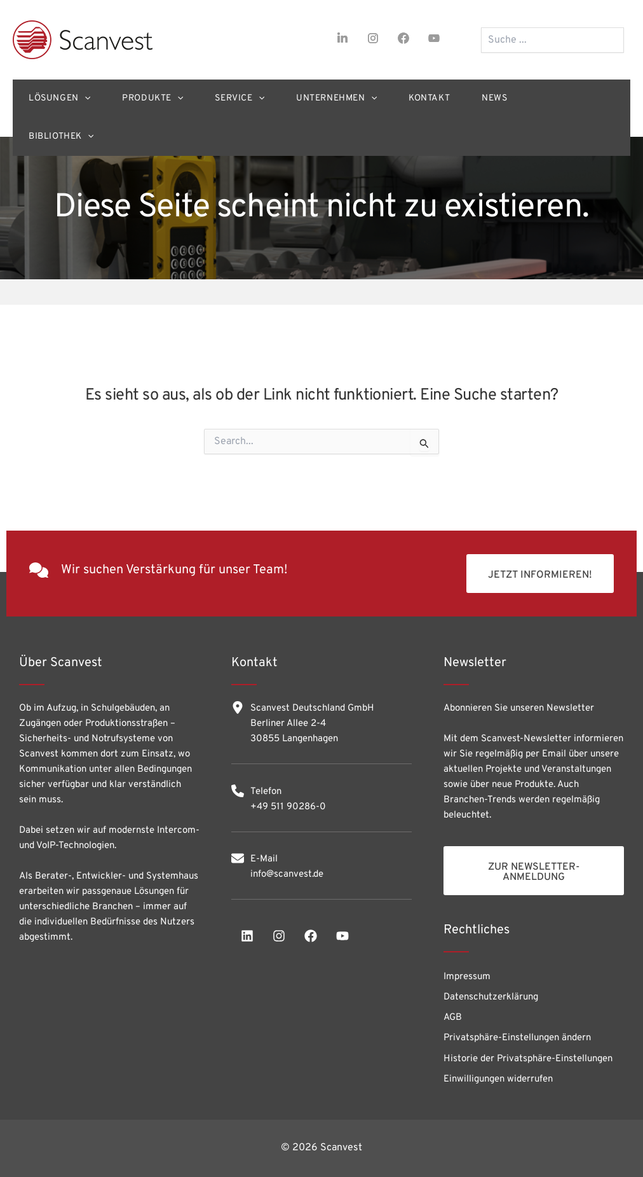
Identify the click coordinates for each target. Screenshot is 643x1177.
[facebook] (403, 38)
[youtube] (434, 38)
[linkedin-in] (342, 38)
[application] (84, 99)
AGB (452, 1018)
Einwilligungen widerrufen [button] (498, 1079)
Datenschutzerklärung (490, 997)
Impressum (467, 977)
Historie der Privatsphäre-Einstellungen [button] (528, 1059)
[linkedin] (247, 935)
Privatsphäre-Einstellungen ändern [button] (517, 1038)
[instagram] (373, 38)
